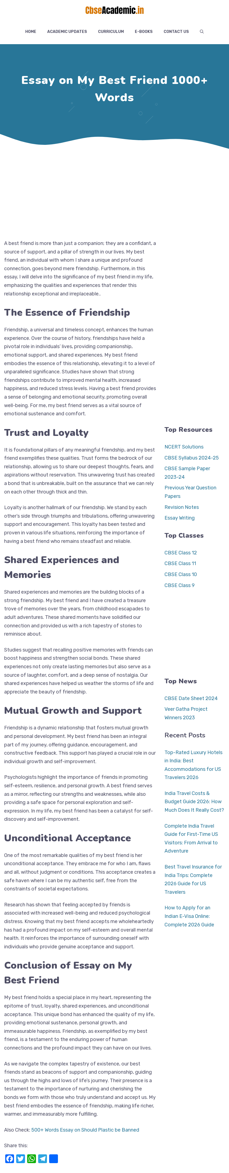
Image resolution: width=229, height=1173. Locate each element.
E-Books (144, 31)
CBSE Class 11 (180, 563)
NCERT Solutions (183, 447)
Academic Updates (67, 31)
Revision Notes (181, 507)
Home (30, 31)
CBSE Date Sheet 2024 (191, 698)
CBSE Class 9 (179, 585)
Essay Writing (179, 518)
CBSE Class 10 (180, 574)
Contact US (176, 31)
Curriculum (111, 31)
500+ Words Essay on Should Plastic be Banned (85, 1130)
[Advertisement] (114, 192)
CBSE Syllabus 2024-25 (191, 458)
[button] (201, 32)
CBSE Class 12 (180, 553)
